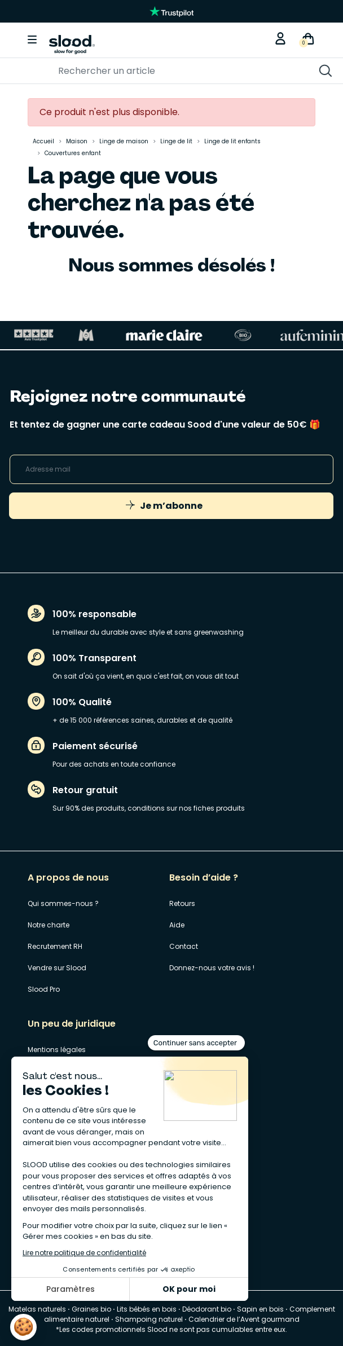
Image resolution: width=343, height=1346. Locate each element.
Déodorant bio (206, 1309)
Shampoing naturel (149, 1319)
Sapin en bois (260, 1309)
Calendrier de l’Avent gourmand (244, 1319)
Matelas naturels (37, 1309)
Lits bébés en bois (147, 1309)
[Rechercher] (137, 71)
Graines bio (91, 1309)
